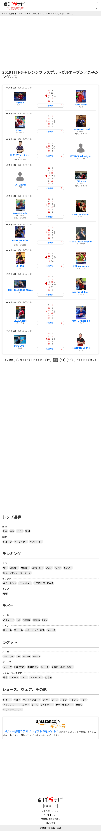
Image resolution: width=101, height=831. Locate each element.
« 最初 (10, 360)
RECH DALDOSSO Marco (20, 289)
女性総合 (25, 567)
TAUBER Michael (81, 129)
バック (58, 567)
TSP (18, 619)
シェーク (7, 541)
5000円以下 (37, 567)
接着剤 (78, 704)
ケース (55, 699)
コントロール (36, 677)
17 (84, 360)
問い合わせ (50, 822)
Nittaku (27, 619)
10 (34, 360)
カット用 (45, 667)
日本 (5, 531)
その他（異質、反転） (62, 667)
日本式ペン (19, 667)
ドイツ (19, 531)
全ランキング (9, 583)
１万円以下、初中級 (44, 583)
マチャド (20, 102)
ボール (35, 704)
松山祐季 (20, 266)
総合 (5, 567)
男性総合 (14, 567)
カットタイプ (36, 541)
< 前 (20, 360)
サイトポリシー (50, 815)
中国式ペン (32, 667)
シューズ (7, 699)
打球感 (48, 677)
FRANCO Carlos (20, 240)
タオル (83, 699)
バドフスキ (80, 181)
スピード (14, 677)
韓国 (27, 531)
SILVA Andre (20, 320)
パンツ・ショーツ (31, 699)
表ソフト (67, 567)
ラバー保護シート (64, 704)
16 (76, 360)
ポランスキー (20, 345)
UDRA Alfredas (81, 266)
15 (69, 360)
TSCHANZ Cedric (81, 347)
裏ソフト (7, 630)
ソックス (73, 699)
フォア (49, 567)
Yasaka (36, 619)
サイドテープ (46, 704)
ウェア (17, 699)
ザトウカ (20, 130)
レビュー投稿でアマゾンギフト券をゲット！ (31, 731)
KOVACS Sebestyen (80, 156)
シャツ (46, 699)
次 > (92, 360)
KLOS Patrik (81, 104)
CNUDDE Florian (80, 214)
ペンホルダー (20, 541)
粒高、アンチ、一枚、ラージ (17, 572)
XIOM (44, 619)
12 (48, 360)
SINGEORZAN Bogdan (80, 241)
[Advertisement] (50, 39)
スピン (24, 677)
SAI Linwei (20, 184)
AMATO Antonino (81, 320)
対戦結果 (49, 105)
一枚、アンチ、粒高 (35, 630)
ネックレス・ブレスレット (16, 704)
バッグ (63, 699)
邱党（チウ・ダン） (20, 155)
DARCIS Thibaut (80, 292)
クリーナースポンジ (13, 709)
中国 (12, 531)
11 (41, 360)
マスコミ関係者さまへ (50, 818)
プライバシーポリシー (50, 811)
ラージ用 (51, 630)
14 (62, 360)
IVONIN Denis (20, 213)
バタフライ (8, 619)
